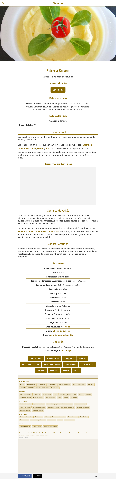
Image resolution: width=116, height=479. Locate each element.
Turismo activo (87, 364)
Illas (48, 148)
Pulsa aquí (67, 350)
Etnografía (69, 358)
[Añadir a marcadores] (96, 476)
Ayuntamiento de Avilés (61, 335)
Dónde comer (36, 358)
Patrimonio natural (52, 364)
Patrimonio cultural (30, 364)
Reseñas (41, 370)
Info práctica (70, 364)
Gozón (40, 148)
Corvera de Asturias (27, 148)
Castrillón (87, 144)
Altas (76, 370)
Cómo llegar (58, 90)
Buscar (66, 370)
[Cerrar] (3, 3)
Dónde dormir (53, 358)
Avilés (20, 231)
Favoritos (54, 370)
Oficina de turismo (61, 330)
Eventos (82, 358)
